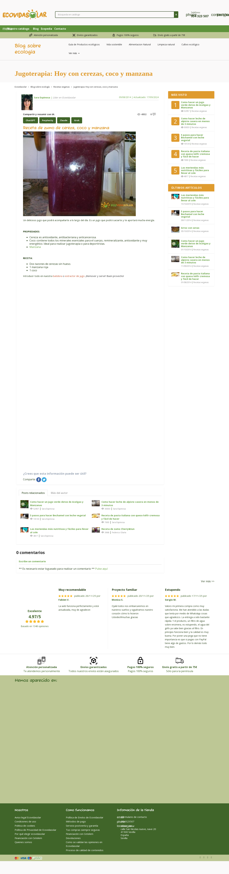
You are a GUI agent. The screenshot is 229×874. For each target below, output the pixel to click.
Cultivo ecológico (190, 44)
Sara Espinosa (42, 97)
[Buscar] (116, 14)
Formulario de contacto (132, 817)
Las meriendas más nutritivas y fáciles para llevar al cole (59, 530)
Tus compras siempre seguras (83, 829)
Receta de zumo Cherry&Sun (117, 528)
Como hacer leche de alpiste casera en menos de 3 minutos (130, 503)
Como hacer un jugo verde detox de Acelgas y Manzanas (56, 503)
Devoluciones (73, 838)
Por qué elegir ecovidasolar (30, 833)
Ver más (73, 53)
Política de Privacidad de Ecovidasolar (35, 829)
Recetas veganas (199, 111)
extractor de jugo (75, 276)
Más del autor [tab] (59, 493)
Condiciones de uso (25, 821)
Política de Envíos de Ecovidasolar (84, 817)
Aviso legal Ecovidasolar (28, 817)
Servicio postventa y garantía (82, 825)
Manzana (35, 247)
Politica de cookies (25, 825)
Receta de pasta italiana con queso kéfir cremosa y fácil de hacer (130, 517)
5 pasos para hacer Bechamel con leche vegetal (58, 515)
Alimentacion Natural (140, 44)
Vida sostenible (114, 44)
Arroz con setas (190, 227)
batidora (57, 276)
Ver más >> (207, 581)
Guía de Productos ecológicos (84, 44)
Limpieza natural (166, 44)
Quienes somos (23, 842)
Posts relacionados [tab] (33, 493)
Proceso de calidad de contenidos (84, 850)
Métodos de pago (76, 821)
